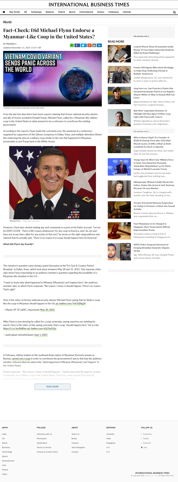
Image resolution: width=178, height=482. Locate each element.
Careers (75, 443)
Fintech (61, 12)
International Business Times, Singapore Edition (89, 4)
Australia (110, 434)
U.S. (108, 452)
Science (100, 12)
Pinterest (146, 443)
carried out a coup (21, 358)
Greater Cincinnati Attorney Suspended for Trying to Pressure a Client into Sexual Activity (154, 205)
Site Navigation (78, 447)
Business (50, 12)
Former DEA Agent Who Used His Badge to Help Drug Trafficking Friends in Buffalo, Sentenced (154, 70)
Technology (36, 12)
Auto (4, 465)
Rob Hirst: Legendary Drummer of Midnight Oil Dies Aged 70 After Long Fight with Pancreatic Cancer (152, 113)
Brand (74, 438)
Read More (52, 386)
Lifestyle (127, 12)
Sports (72, 12)
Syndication (42, 443)
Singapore (110, 443)
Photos (5, 470)
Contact (75, 452)
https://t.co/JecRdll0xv (15, 328)
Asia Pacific (14, 12)
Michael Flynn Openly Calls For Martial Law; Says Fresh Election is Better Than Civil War (47, 394)
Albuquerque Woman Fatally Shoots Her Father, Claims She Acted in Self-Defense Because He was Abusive (154, 185)
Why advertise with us (141, 36)
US (25, 12)
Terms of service (44, 447)
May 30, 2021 (47, 309)
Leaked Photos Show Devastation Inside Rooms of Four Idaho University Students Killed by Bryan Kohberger (154, 49)
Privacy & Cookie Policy (47, 452)
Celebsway (113, 12)
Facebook (146, 434)
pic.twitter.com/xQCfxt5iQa (41, 328)
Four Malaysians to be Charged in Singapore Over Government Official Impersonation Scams (152, 226)
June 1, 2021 (41, 334)
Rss (144, 447)
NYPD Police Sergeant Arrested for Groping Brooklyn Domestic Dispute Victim (152, 247)
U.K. (108, 447)
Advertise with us (44, 434)
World (4, 443)
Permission (42, 438)
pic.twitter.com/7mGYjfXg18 (71, 303)
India (4, 434)
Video (4, 474)
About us (75, 434)
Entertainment (86, 12)
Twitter (145, 438)
